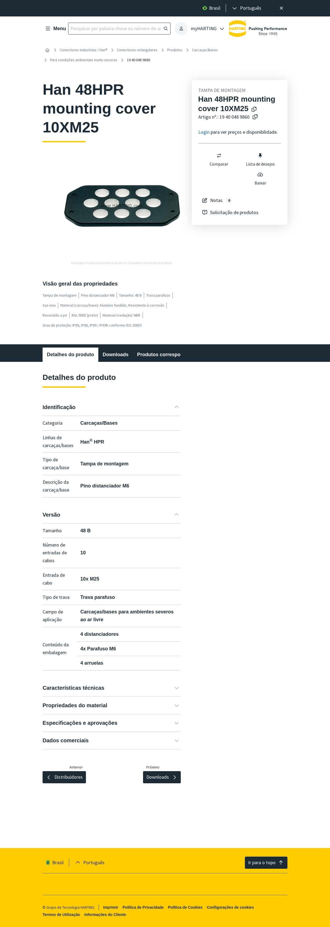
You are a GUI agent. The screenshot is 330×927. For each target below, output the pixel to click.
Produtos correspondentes (168, 354)
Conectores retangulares (137, 49)
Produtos (174, 49)
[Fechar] (281, 8)
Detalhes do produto (70, 354)
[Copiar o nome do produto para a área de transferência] (254, 109)
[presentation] (246, 8)
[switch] (219, 156)
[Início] (47, 50)
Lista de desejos (260, 160)
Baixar (260, 178)
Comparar (219, 160)
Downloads (115, 354)
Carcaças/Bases (205, 49)
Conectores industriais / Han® (83, 49)
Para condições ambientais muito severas (83, 59)
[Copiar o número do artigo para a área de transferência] (255, 117)
